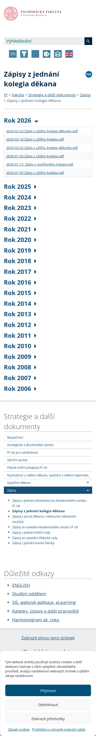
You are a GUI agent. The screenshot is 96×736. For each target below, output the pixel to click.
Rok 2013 (20, 314)
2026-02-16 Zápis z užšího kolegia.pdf (35, 139)
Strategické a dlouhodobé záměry (30, 445)
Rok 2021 (20, 229)
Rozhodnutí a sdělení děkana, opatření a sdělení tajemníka (48, 475)
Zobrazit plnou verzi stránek (48, 638)
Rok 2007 (20, 377)
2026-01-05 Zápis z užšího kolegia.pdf (35, 172)
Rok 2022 (20, 218)
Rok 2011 (20, 335)
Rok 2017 (20, 271)
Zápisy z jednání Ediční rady (31, 532)
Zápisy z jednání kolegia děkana (34, 100)
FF (6, 94)
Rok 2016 (20, 282)
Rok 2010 (20, 346)
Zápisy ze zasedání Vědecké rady (35, 537)
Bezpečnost (15, 437)
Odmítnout (48, 704)
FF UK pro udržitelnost (22, 452)
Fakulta (18, 94)
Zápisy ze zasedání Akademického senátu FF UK (45, 527)
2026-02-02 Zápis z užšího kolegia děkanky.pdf (42, 147)
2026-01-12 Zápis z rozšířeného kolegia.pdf (39, 164)
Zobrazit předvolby (48, 718)
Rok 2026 (21, 120)
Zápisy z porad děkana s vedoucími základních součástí (44, 519)
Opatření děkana (18, 483)
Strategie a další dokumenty (52, 94)
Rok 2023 (20, 207)
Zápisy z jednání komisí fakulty (33, 543)
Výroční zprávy (17, 460)
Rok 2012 (20, 324)
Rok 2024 (20, 197)
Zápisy (85, 94)
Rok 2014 (20, 303)
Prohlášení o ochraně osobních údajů (59, 729)
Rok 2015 (20, 292)
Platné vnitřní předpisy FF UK (27, 467)
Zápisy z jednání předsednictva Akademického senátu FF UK (49, 503)
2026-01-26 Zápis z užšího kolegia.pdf (35, 156)
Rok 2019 (20, 250)
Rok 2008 (20, 367)
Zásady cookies (18, 729)
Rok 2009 (20, 356)
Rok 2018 (20, 260)
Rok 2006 (20, 388)
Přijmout (48, 690)
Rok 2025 (20, 186)
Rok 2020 (20, 239)
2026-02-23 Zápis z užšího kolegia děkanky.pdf (42, 131)
